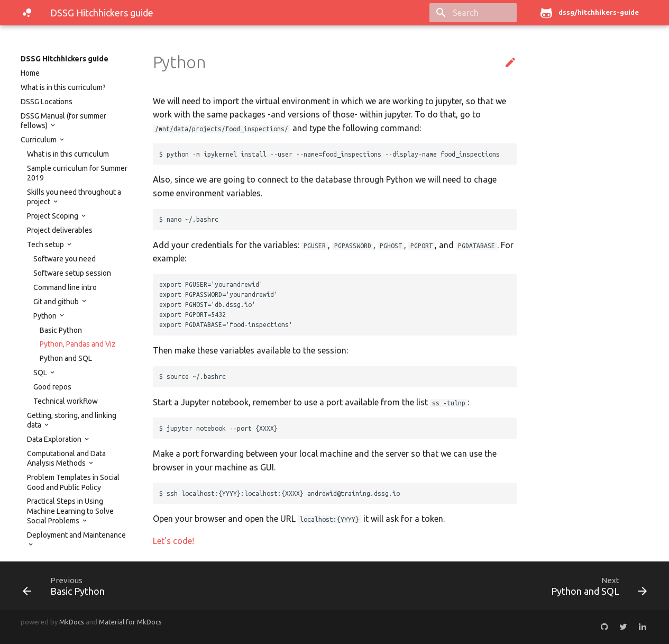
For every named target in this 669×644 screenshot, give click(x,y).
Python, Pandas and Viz (78, 344)
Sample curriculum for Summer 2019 (77, 173)
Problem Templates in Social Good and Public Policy (73, 482)
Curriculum (39, 139)
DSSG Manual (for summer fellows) (63, 121)
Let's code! (173, 541)
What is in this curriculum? (63, 87)
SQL (41, 372)
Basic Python (61, 330)
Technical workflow (65, 401)
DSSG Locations (46, 101)
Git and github (56, 301)
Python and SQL (66, 358)
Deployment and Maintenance (76, 535)
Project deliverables (60, 230)
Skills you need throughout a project (74, 197)
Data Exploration (55, 439)
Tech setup (46, 244)
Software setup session (72, 273)
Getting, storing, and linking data (71, 420)
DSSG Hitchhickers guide (64, 59)
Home (30, 73)
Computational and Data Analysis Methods (66, 458)
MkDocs (71, 621)
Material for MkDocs (130, 621)
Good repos (52, 387)
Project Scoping (53, 216)
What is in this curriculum (68, 154)
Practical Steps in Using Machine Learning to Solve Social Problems (70, 510)
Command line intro (65, 287)
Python (45, 316)
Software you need (64, 259)
